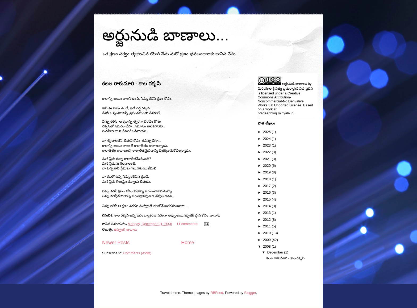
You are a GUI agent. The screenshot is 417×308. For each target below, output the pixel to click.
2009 (267, 240)
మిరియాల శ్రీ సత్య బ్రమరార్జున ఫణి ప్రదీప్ (285, 88)
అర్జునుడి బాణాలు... (165, 35)
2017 (267, 186)
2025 (267, 132)
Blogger (250, 293)
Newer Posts (116, 242)
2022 (267, 152)
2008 (267, 246)
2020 (267, 166)
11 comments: (188, 224)
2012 (267, 220)
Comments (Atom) (137, 253)
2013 (267, 213)
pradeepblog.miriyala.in (275, 113)
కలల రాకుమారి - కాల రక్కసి (131, 83)
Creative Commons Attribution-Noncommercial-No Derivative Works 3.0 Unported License (281, 99)
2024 (267, 139)
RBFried (216, 293)
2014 (267, 206)
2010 (267, 233)
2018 (267, 179)
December (275, 252)
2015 (267, 199)
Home (187, 242)
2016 (267, 192)
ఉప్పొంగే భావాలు (125, 229)
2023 (267, 145)
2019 (267, 172)
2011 (267, 226)
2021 (267, 159)
